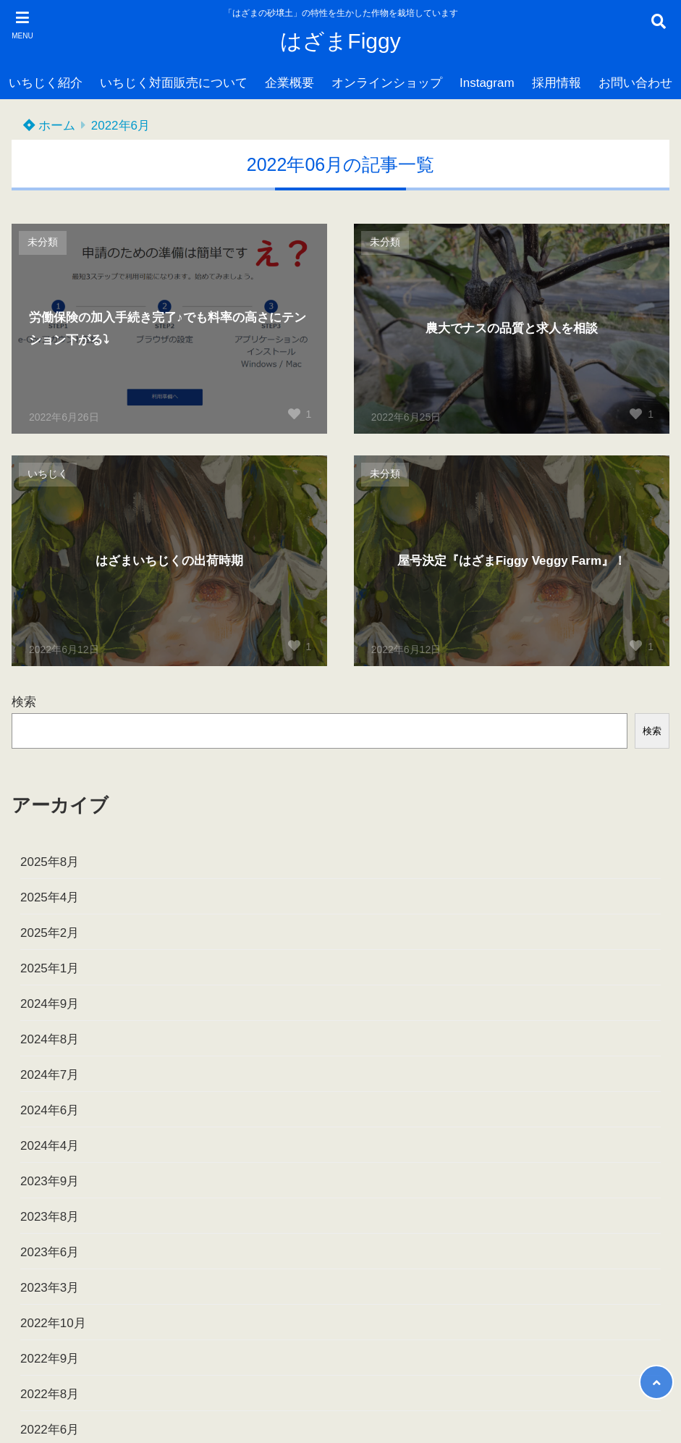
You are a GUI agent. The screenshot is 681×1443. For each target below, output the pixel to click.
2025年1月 (49, 968)
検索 (24, 702)
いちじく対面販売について (174, 83)
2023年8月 (49, 1217)
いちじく (48, 473)
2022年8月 (49, 1394)
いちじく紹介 (46, 83)
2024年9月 (49, 1004)
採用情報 (556, 83)
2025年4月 (49, 897)
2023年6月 (49, 1252)
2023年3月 (49, 1288)
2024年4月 (49, 1146)
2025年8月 (49, 862)
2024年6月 (49, 1110)
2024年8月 (49, 1039)
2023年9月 (49, 1181)
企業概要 (289, 83)
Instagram (487, 83)
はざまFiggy (340, 41)
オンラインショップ (386, 83)
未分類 (43, 242)
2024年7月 (49, 1075)
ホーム (49, 125)
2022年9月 (49, 1359)
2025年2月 (49, 933)
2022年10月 (53, 1323)
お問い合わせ (635, 83)
